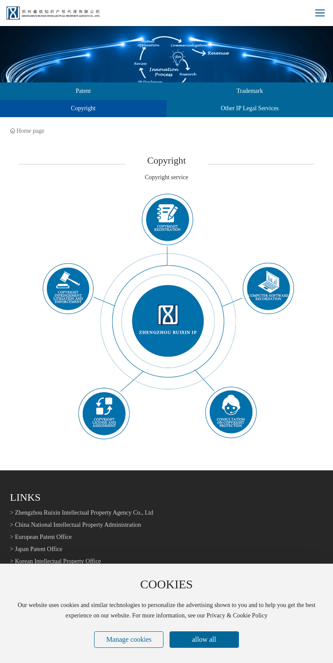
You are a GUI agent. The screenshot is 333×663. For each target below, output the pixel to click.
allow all (204, 639)
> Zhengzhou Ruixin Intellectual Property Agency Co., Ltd (81, 512)
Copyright (83, 108)
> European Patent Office (41, 537)
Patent (83, 91)
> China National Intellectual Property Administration (75, 525)
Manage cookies (128, 639)
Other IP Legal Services (250, 108)
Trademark (250, 91)
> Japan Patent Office (36, 549)
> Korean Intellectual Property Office (55, 561)
